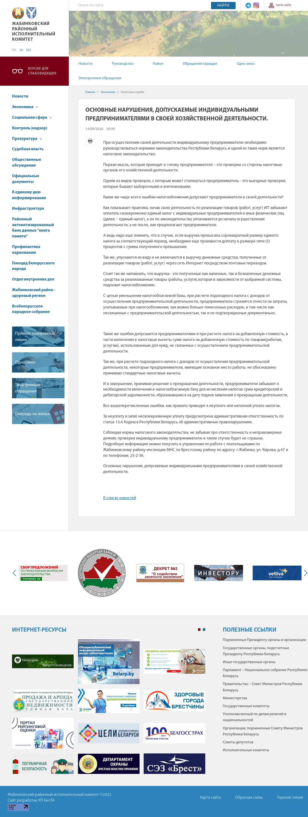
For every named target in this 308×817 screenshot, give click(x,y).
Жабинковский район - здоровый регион (33, 293)
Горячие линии (290, 798)
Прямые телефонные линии (35, 336)
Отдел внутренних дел (33, 279)
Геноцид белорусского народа (33, 266)
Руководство (123, 64)
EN (21, 50)
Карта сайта (283, 5)
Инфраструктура (28, 209)
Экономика (25, 107)
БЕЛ (28, 50)
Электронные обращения (99, 78)
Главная (90, 92)
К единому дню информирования (29, 195)
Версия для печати (90, 140)
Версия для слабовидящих (42, 71)
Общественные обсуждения (26, 163)
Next (305, 573)
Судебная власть (28, 149)
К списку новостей (119, 498)
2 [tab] (204, 629)
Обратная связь (249, 798)
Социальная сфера (32, 118)
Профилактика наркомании (26, 250)
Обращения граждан (200, 64)
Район (158, 64)
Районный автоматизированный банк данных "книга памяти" (33, 227)
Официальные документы (25, 179)
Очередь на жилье (32, 414)
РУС (14, 50)
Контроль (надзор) (29, 128)
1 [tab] (199, 629)
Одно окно (246, 64)
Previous (15, 573)
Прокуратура (27, 139)
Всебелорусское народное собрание (31, 309)
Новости (85, 64)
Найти (223, 5)
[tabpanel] (108, 709)
